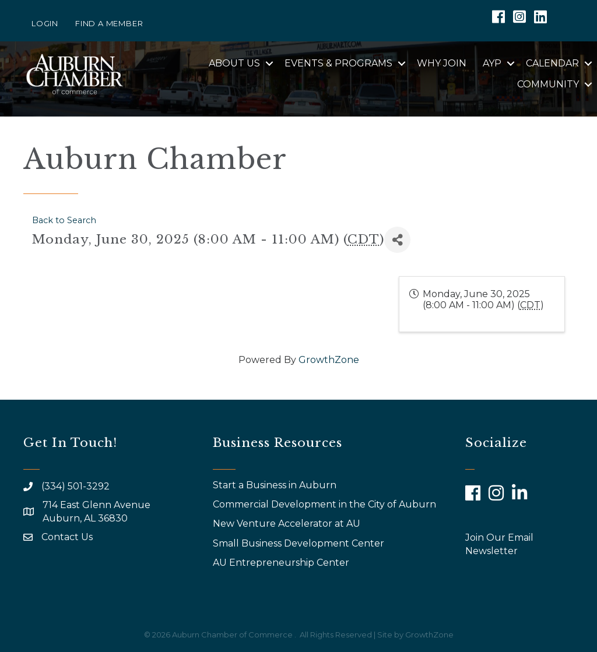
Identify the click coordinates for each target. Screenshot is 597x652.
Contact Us (67, 536)
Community (548, 84)
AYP (492, 63)
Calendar (552, 63)
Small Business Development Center (300, 543)
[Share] (397, 240)
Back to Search (64, 220)
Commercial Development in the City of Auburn (325, 504)
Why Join (441, 63)
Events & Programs (338, 63)
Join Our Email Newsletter (499, 544)
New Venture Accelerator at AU (288, 523)
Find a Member (109, 23)
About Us (234, 63)
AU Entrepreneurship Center (282, 562)
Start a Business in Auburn (274, 485)
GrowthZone (328, 359)
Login (44, 23)
